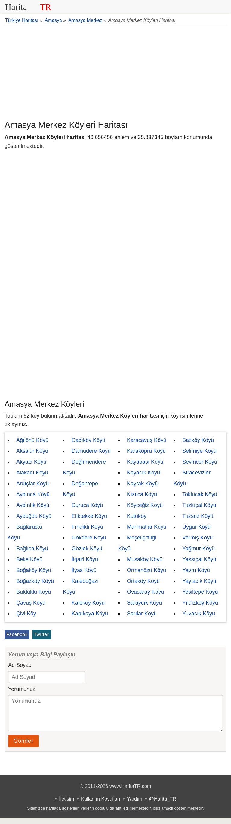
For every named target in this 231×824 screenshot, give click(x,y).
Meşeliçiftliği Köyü (137, 543)
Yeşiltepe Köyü (200, 592)
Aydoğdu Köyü (33, 516)
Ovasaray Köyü (145, 592)
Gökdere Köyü (89, 538)
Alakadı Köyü (32, 473)
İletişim (66, 804)
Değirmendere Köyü (84, 467)
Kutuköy (136, 516)
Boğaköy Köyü (33, 570)
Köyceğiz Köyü (145, 505)
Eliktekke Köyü (89, 516)
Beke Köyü (29, 559)
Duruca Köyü (87, 505)
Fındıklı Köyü (87, 527)
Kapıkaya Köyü (90, 614)
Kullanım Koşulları (100, 804)
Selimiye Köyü (199, 451)
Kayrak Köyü (142, 483)
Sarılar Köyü (142, 614)
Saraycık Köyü (144, 603)
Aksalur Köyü (32, 451)
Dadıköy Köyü (88, 440)
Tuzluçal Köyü (199, 505)
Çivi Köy (26, 614)
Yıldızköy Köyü (200, 603)
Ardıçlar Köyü (32, 483)
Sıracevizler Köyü (192, 478)
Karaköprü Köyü (146, 451)
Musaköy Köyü (144, 559)
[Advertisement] (115, 72)
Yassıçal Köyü (199, 559)
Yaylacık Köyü (199, 581)
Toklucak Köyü (199, 494)
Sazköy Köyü (198, 440)
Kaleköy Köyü (88, 603)
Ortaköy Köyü (143, 581)
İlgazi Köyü (85, 559)
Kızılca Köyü (142, 494)
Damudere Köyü (91, 451)
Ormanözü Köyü (146, 570)
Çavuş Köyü (30, 603)
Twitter (41, 634)
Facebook (17, 634)
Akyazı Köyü (31, 462)
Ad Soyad (20, 665)
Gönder (23, 747)
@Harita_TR (162, 804)
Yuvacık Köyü (198, 614)
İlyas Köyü (84, 570)
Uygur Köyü (196, 527)
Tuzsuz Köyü (197, 516)
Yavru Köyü (196, 570)
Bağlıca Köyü (32, 549)
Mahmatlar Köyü (146, 527)
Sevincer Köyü (199, 462)
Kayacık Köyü (143, 473)
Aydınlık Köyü (32, 505)
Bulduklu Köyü (33, 592)
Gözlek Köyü (87, 549)
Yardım (134, 804)
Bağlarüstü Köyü (25, 532)
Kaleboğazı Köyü (81, 586)
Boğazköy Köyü (35, 581)
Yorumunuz (21, 689)
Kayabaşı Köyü (145, 462)
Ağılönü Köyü (32, 440)
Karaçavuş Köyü (146, 440)
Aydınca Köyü (33, 494)
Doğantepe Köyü (80, 488)
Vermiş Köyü (197, 538)
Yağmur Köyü (198, 549)
